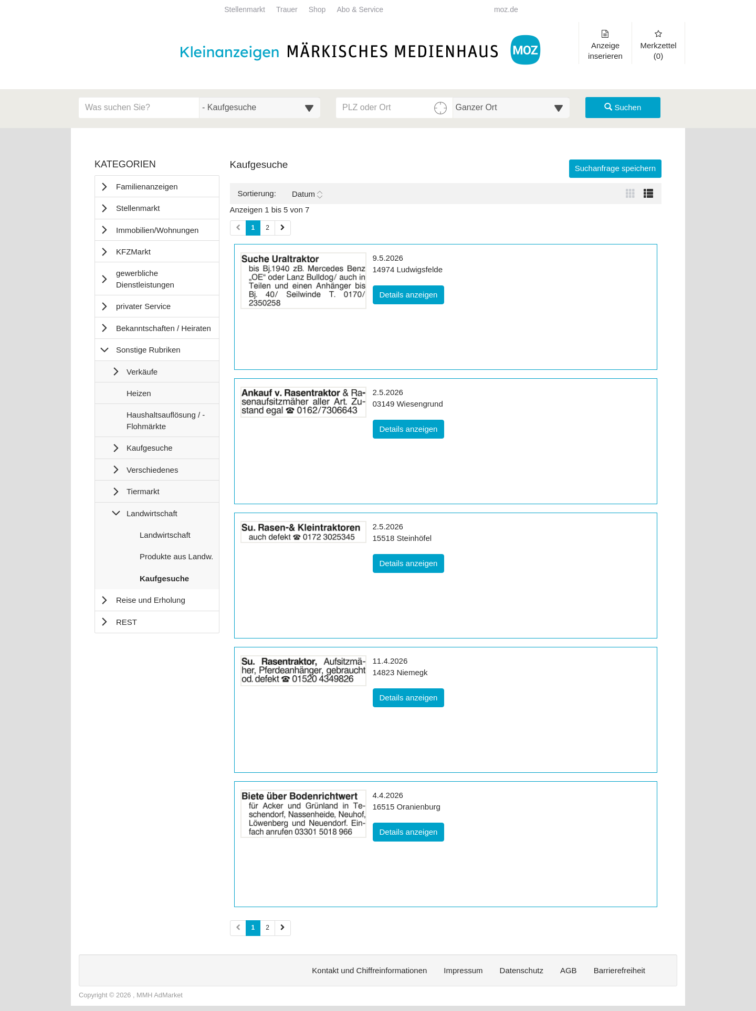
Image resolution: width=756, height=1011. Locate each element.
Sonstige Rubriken (148, 349)
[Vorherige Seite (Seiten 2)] (238, 927)
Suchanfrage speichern (615, 168)
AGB (568, 970)
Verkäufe (142, 371)
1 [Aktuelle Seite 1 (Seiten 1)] (253, 227)
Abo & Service (360, 10)
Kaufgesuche (150, 447)
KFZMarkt (133, 251)
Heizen (138, 395)
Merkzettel (658, 45)
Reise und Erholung (150, 599)
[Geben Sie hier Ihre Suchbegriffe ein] (139, 107)
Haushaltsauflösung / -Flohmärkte (165, 423)
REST (126, 622)
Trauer (287, 10)
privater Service (143, 306)
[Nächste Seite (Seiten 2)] (283, 927)
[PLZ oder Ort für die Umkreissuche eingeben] (394, 107)
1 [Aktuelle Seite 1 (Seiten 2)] (253, 927)
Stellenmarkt (244, 10)
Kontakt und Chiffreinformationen (369, 970)
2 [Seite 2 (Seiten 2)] (267, 927)
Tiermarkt (143, 491)
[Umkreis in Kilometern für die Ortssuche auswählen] (511, 107)
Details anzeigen (412, 294)
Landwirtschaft (152, 513)
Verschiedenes (152, 469)
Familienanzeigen (147, 186)
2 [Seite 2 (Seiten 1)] (267, 227)
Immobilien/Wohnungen (157, 230)
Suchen (622, 107)
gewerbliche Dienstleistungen (145, 279)
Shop (317, 10)
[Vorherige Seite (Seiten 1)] (238, 228)
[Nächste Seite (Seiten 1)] (283, 228)
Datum (307, 194)
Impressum (463, 970)
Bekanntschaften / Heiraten (163, 328)
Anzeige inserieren (605, 45)
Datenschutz (521, 970)
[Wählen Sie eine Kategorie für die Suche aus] (260, 107)
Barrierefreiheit (619, 970)
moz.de (506, 10)
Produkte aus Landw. (176, 558)
